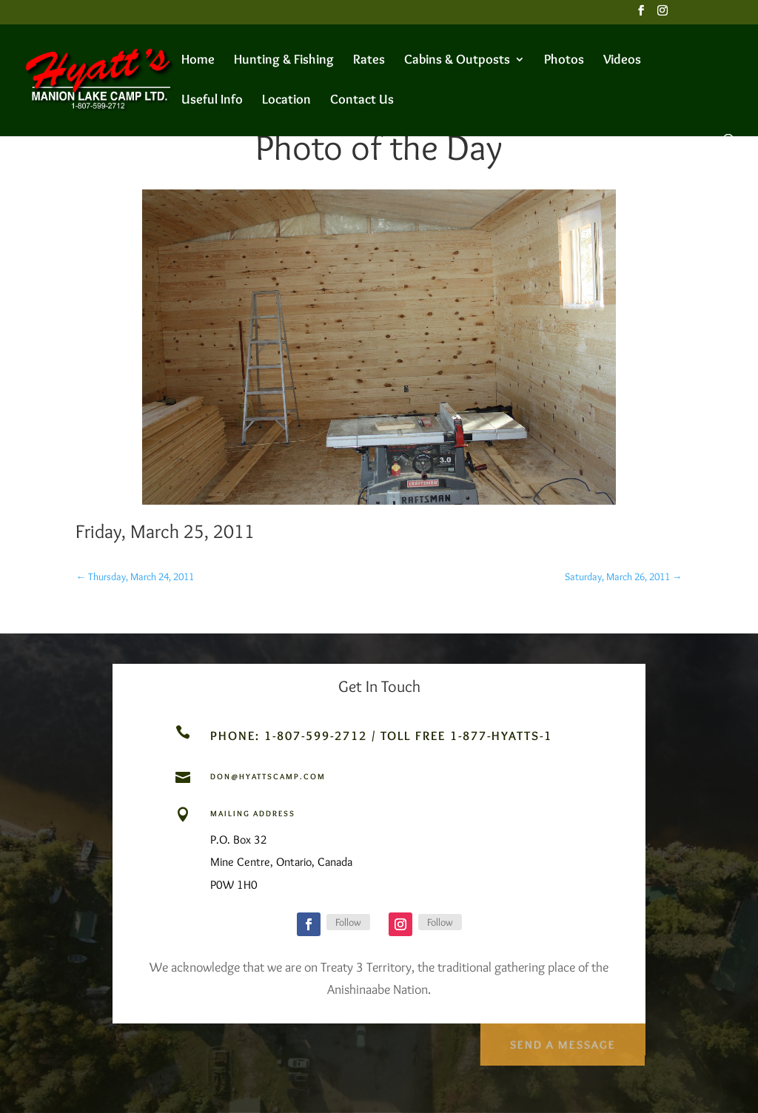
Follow (348, 922)
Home (198, 60)
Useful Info (212, 100)
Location (286, 100)
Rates (369, 60)
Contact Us (362, 100)
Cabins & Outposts (457, 60)
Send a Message (561, 1040)
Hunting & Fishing (284, 60)
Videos (622, 60)
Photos (564, 60)
